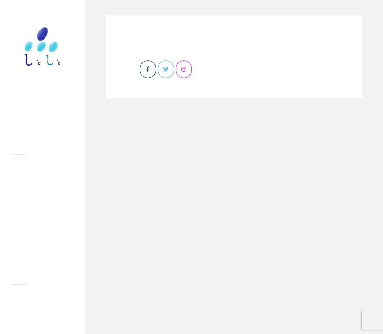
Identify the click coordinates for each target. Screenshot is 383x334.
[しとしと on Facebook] (148, 69)
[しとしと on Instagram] (184, 69)
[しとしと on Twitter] (166, 69)
